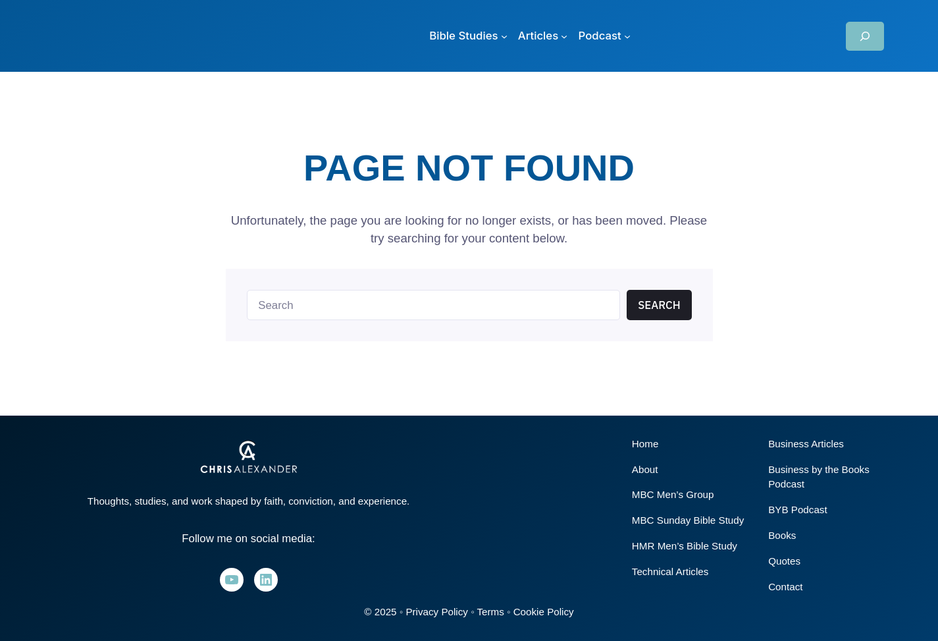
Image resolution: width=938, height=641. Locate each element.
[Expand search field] (865, 36)
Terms (490, 611)
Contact (785, 586)
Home (645, 443)
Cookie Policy (543, 611)
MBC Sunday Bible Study (688, 520)
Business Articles (806, 443)
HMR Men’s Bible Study (684, 545)
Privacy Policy (436, 611)
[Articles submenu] (543, 36)
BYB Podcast (797, 509)
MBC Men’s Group (673, 494)
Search (659, 305)
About (645, 469)
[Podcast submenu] (604, 36)
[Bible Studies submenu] (468, 36)
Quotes (784, 561)
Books (782, 535)
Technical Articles (670, 571)
